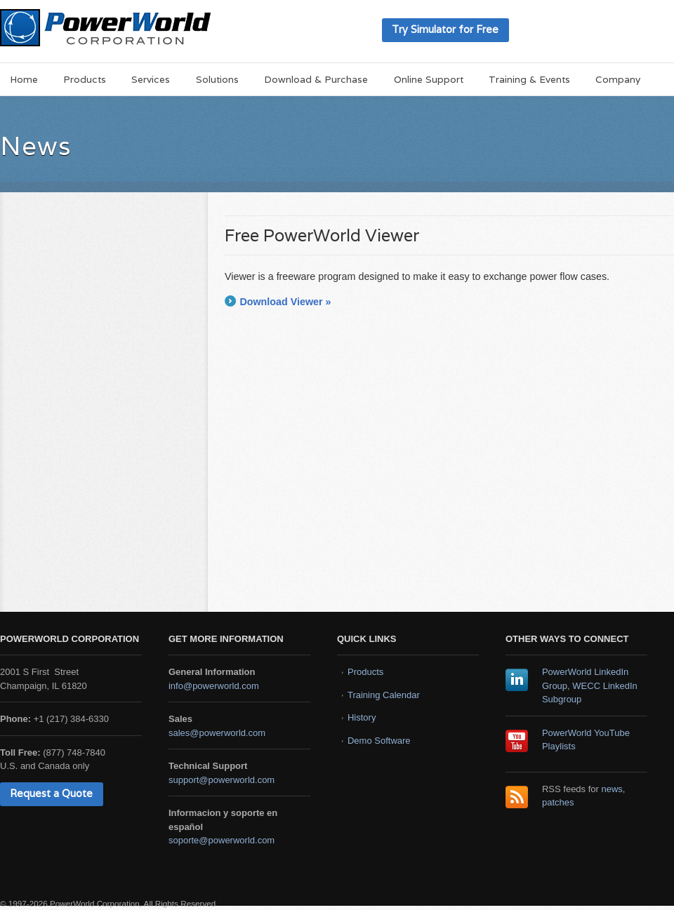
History (362, 717)
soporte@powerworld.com (221, 840)
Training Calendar (384, 695)
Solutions (217, 79)
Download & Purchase (316, 79)
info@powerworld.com (213, 686)
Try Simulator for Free (445, 29)
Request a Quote (51, 793)
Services (150, 79)
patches (558, 802)
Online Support (428, 79)
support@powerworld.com (221, 780)
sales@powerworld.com (216, 733)
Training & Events (529, 79)
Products (84, 79)
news (612, 789)
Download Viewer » (285, 301)
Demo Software (379, 740)
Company (617, 79)
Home (24, 79)
